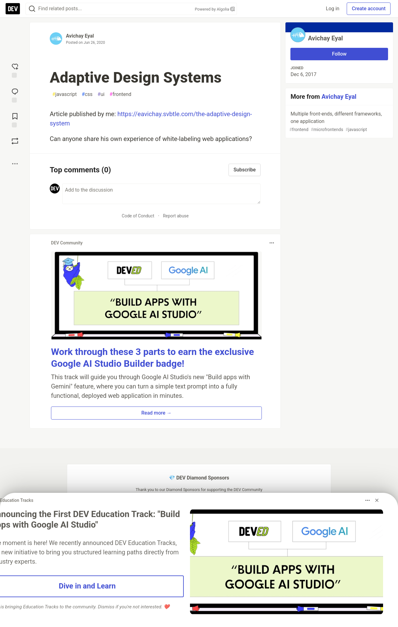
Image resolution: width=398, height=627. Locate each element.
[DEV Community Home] (13, 8)
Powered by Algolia (214, 9)
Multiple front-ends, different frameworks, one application (338, 122)
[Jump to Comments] (15, 95)
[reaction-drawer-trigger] (15, 70)
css (87, 94)
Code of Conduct (138, 215)
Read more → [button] (156, 413)
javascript (64, 94)
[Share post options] (15, 163)
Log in (332, 8)
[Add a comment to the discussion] (161, 194)
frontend (120, 94)
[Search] (32, 9)
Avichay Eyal (80, 36)
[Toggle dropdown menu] (272, 243)
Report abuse (176, 215)
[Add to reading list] (15, 119)
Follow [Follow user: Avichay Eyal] (339, 54)
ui (101, 94)
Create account (369, 8)
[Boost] (15, 141)
